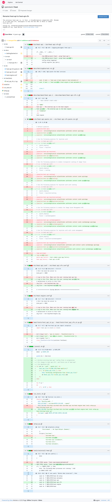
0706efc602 (89, 34)
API (109, 500)
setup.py (37, 424)
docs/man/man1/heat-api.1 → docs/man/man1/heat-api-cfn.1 (56, 95)
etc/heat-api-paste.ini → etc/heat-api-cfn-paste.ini (55, 119)
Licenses (103, 500)
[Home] (3, 2)
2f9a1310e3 (105, 34)
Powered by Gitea (7, 500)
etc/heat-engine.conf (42, 296)
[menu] (108, 40)
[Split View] (104, 40)
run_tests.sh (38, 394)
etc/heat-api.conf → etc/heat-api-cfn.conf (50, 265)
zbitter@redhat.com (30, 27)
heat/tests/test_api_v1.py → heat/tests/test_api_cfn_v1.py (57, 322)
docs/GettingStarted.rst (43, 68)
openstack (9, 7)
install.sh (38, 346)
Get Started (19, 2)
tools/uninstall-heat (42, 450)
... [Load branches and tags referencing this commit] (4, 29)
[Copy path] (60, 44)
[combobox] (100, 40)
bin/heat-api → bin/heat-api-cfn (46, 44)
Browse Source (103, 16)
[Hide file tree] (3, 40)
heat (16, 7)
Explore (10, 2)
